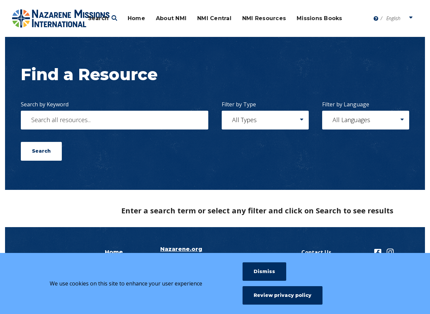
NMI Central (214, 18)
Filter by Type (239, 104)
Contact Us (316, 252)
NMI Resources (264, 18)
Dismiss (264, 271)
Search (98, 18)
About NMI (171, 18)
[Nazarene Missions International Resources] (61, 18)
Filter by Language (345, 104)
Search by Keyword (45, 104)
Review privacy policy (282, 295)
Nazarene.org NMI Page (181, 252)
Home (136, 18)
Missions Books (319, 18)
